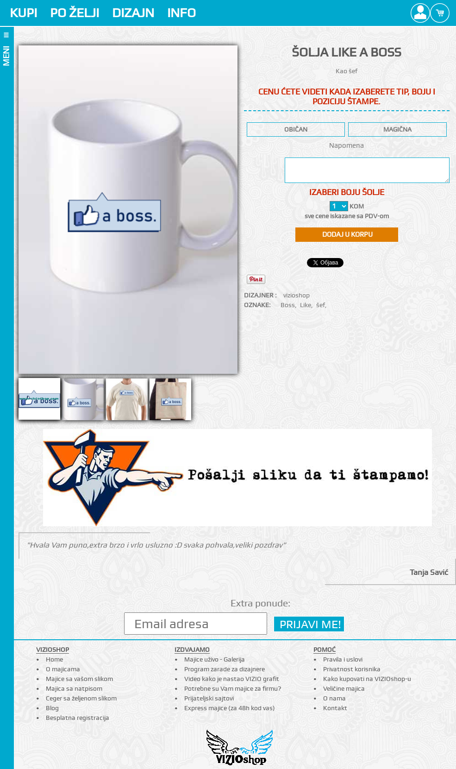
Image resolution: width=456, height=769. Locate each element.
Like (305, 305)
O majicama (63, 669)
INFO (181, 12)
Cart (440, 13)
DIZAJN (133, 12)
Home (54, 659)
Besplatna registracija (77, 717)
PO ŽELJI (74, 12)
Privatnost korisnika (352, 669)
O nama (334, 698)
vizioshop (296, 295)
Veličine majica (344, 688)
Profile (420, 13)
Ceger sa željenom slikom (81, 698)
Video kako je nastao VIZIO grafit (231, 678)
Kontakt (335, 708)
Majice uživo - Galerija (214, 659)
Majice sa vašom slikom (79, 678)
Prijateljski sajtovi (209, 698)
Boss (288, 305)
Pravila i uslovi (342, 659)
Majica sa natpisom (74, 688)
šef (320, 305)
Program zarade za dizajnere (224, 669)
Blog (52, 708)
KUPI (23, 12)
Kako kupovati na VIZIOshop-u (367, 678)
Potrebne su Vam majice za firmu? (232, 688)
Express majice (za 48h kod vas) (229, 708)
